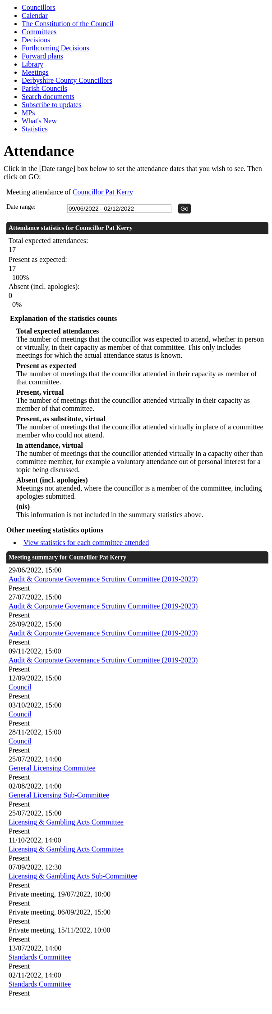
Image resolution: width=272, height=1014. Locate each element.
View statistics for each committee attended (86, 542)
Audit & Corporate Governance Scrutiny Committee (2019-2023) (103, 579)
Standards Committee (40, 957)
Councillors (38, 7)
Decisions (36, 40)
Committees (39, 32)
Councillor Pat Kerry (103, 192)
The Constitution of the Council (68, 23)
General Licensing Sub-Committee (59, 795)
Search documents (48, 96)
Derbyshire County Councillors (67, 80)
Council (20, 687)
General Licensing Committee (52, 768)
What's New (39, 121)
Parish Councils (44, 88)
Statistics (35, 129)
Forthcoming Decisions (55, 48)
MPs (28, 113)
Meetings (35, 72)
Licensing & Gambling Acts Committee (66, 822)
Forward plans (42, 56)
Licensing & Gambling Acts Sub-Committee (73, 876)
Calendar (35, 15)
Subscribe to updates (51, 104)
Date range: (21, 206)
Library (32, 64)
